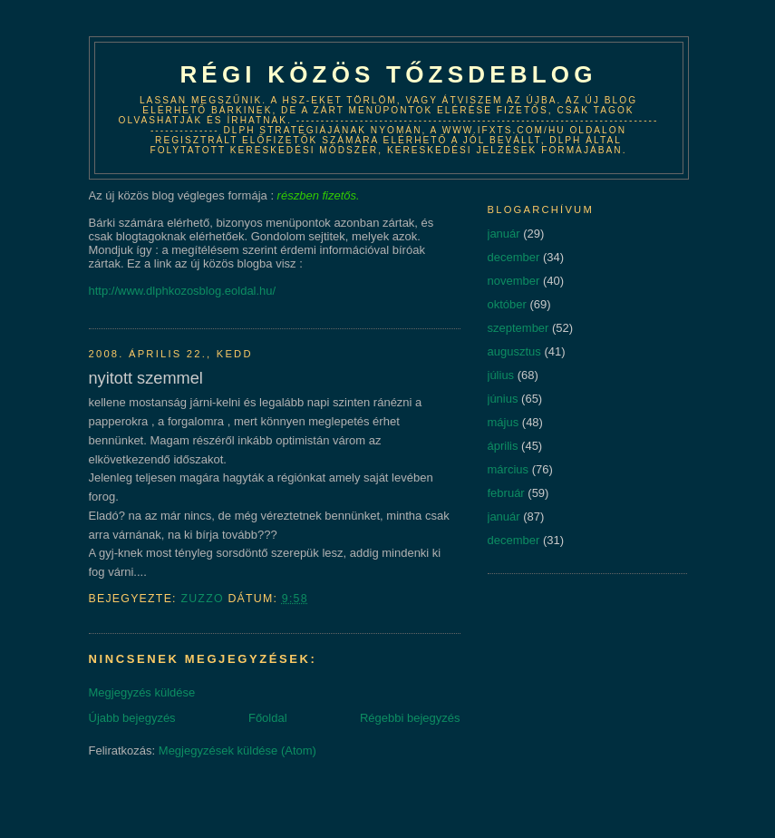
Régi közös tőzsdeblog (387, 74)
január (504, 233)
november (514, 280)
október (507, 304)
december (514, 257)
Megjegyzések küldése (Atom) (237, 750)
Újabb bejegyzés (132, 718)
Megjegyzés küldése (142, 692)
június (503, 398)
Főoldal (267, 718)
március (508, 469)
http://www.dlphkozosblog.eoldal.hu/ (182, 290)
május (503, 422)
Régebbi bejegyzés (410, 718)
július (501, 375)
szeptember (518, 328)
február (506, 493)
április (503, 446)
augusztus (514, 351)
